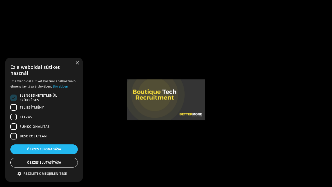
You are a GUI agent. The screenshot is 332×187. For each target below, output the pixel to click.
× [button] (77, 63)
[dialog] (44, 120)
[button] (44, 174)
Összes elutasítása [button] (44, 162)
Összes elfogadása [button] (44, 149)
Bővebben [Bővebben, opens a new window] (60, 86)
